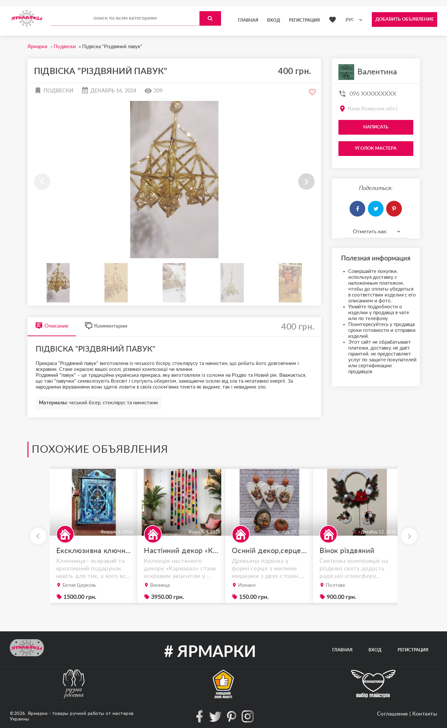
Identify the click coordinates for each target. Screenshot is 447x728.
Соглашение (392, 714)
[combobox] (355, 19)
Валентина (377, 72)
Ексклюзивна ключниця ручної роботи (93, 550)
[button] (306, 181)
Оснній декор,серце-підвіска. (269, 550)
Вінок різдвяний (347, 550)
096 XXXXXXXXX (373, 94)
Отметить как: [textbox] (370, 231)
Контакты (424, 714)
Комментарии (106, 325)
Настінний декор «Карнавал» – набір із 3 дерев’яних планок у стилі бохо (181, 550)
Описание (51, 325)
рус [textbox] (350, 19)
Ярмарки (38, 713)
